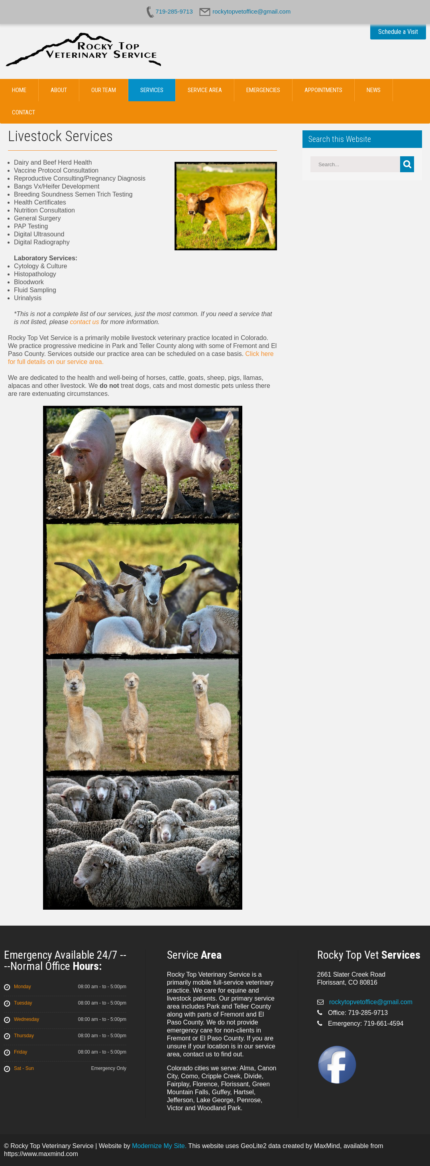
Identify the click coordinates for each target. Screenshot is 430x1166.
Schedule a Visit (398, 31)
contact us (84, 322)
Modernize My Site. (159, 1145)
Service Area (205, 90)
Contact (23, 112)
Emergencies (263, 90)
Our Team (103, 90)
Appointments (323, 90)
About (59, 90)
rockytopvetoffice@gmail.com (370, 1002)
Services (151, 90)
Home (19, 90)
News (374, 90)
